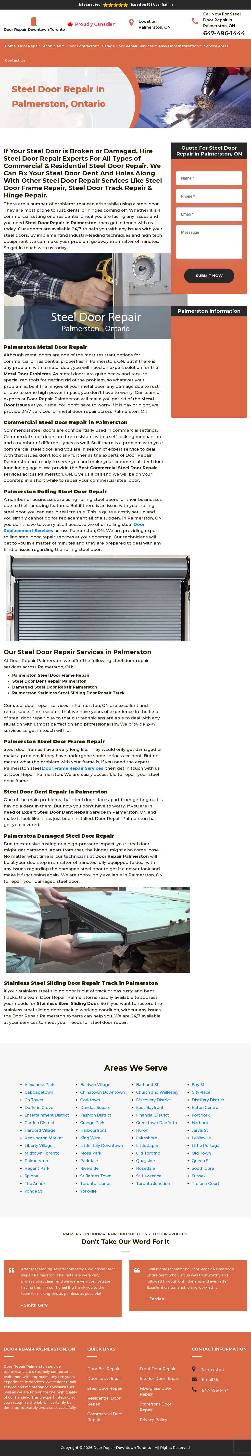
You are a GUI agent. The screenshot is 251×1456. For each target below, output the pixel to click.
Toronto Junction (153, 1183)
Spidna (31, 1176)
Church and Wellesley (157, 1092)
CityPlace (201, 1092)
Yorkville (88, 1191)
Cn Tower (34, 1100)
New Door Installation (179, 46)
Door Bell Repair (103, 1368)
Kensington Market (44, 1138)
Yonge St (33, 1191)
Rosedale (145, 1168)
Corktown (90, 1100)
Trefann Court (205, 1183)
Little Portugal (206, 1145)
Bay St (198, 1084)
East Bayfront (149, 1107)
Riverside (89, 1168)
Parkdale (89, 1160)
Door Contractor (82, 46)
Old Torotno (148, 1153)
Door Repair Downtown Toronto (122, 1447)
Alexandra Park (40, 1084)
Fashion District (95, 1115)
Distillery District (208, 1100)
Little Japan (147, 1145)
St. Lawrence (148, 1176)
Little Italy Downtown (101, 1145)
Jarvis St (200, 1130)
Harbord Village (40, 1130)
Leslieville (201, 1138)
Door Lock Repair (104, 1378)
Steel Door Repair (104, 1388)
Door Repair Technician (39, 46)
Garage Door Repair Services (128, 46)
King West (90, 1138)
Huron (142, 1130)
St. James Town (95, 1176)
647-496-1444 (224, 33)
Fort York (201, 1115)
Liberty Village (38, 1145)
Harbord (200, 1122)
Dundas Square (95, 1107)
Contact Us (15, 60)
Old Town (201, 1153)
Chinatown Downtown (102, 1092)
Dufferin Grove (39, 1107)
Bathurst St (147, 1084)
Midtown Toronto (42, 1153)
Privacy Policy (153, 1419)
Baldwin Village (95, 1084)
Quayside (145, 1160)
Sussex (199, 1176)
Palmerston (36, 1160)
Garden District (39, 1122)
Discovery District (153, 1100)
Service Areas (216, 46)
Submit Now (209, 275)
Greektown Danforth (156, 1122)
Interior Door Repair (159, 1378)
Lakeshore (146, 1138)
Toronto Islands (96, 1183)
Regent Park (37, 1168)
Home (10, 46)
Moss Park (90, 1153)
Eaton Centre (205, 1107)
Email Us (210, 1379)
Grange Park (92, 1122)
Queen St (201, 1160)
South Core (203, 1168)
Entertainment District (47, 1115)
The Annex (35, 1183)
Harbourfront (93, 1130)
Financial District (152, 1115)
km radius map (209, 368)
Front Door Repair (158, 1368)
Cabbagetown (39, 1092)
